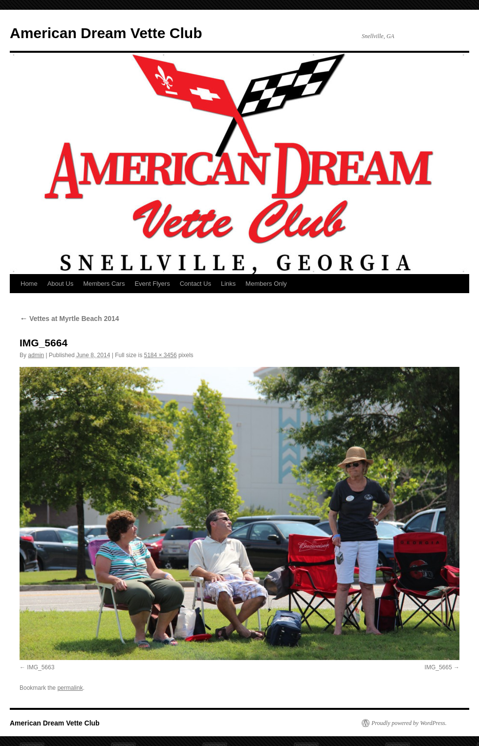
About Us (60, 283)
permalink (70, 687)
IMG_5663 (40, 667)
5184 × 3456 (160, 355)
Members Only (266, 283)
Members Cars (104, 283)
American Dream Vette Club (106, 33)
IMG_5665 (438, 667)
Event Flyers (152, 283)
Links (228, 283)
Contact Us (195, 283)
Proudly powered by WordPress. (409, 723)
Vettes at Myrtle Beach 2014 (69, 318)
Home (29, 283)
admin (36, 355)
